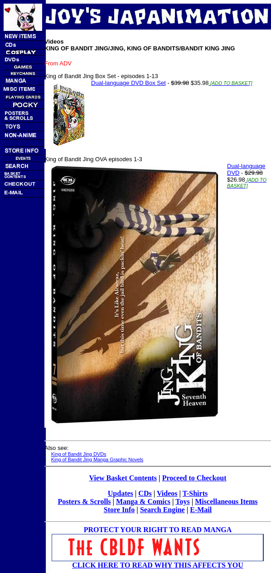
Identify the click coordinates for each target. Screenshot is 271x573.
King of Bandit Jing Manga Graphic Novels (97, 459)
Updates (120, 493)
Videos (167, 493)
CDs (144, 493)
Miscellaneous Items (226, 501)
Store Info (119, 510)
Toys (182, 501)
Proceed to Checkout (194, 478)
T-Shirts (195, 493)
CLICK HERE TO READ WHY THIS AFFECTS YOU (157, 565)
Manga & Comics (143, 501)
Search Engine (162, 510)
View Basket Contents (123, 478)
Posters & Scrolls (84, 501)
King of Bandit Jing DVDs (78, 454)
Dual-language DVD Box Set (128, 82)
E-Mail (201, 510)
